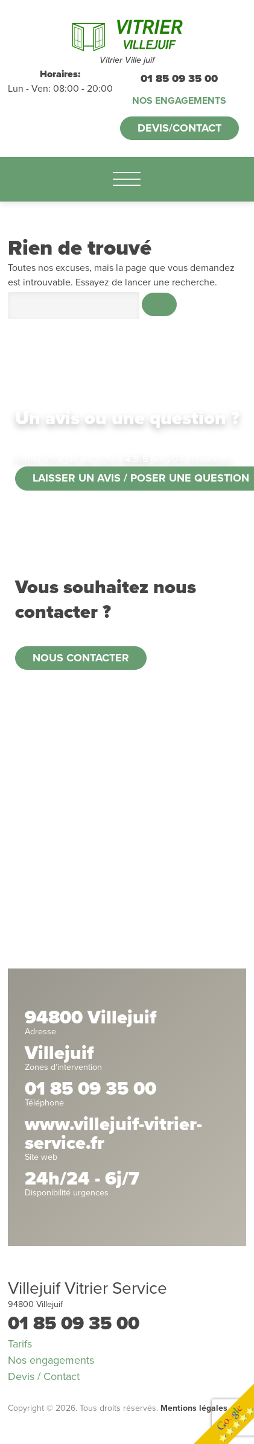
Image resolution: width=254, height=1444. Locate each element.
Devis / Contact (44, 1376)
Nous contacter (81, 657)
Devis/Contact (179, 128)
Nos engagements (179, 101)
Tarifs (20, 1343)
